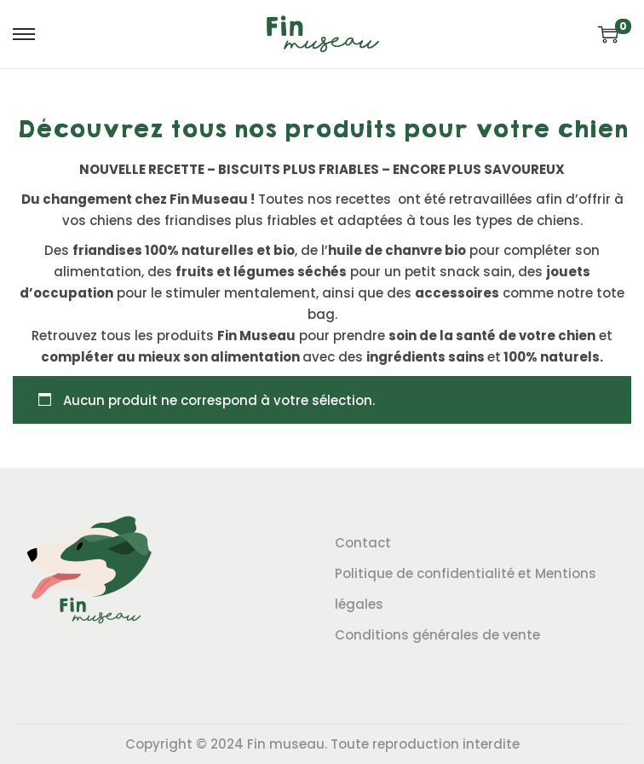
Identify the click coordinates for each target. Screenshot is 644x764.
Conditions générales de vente (437, 635)
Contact (363, 543)
